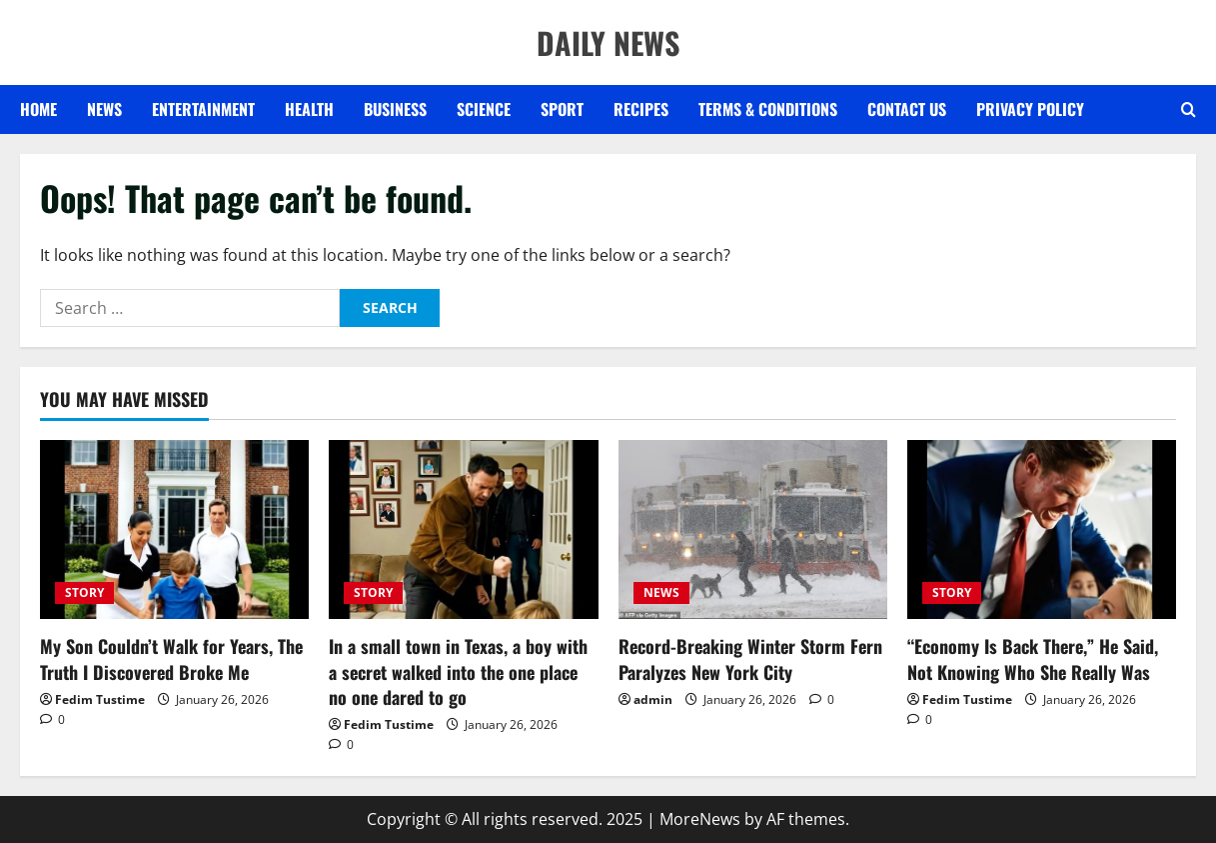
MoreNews (699, 819)
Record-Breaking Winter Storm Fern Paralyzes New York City (750, 658)
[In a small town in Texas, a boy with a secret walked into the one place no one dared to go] (463, 530)
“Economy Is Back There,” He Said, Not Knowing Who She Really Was (1032, 658)
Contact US (906, 109)
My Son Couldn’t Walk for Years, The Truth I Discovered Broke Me (171, 658)
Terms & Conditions (767, 109)
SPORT (562, 109)
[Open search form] (1188, 110)
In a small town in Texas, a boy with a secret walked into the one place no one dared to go (458, 671)
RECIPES (640, 109)
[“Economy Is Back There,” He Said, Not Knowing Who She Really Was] (1041, 530)
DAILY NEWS (608, 42)
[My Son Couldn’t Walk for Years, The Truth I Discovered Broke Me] (174, 530)
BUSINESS (395, 109)
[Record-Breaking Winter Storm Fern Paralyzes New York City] (752, 530)
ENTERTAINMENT (203, 109)
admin (652, 699)
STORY (84, 592)
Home (38, 109)
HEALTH (309, 109)
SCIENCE (484, 109)
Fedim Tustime (100, 699)
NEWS (104, 109)
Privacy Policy (1030, 109)
